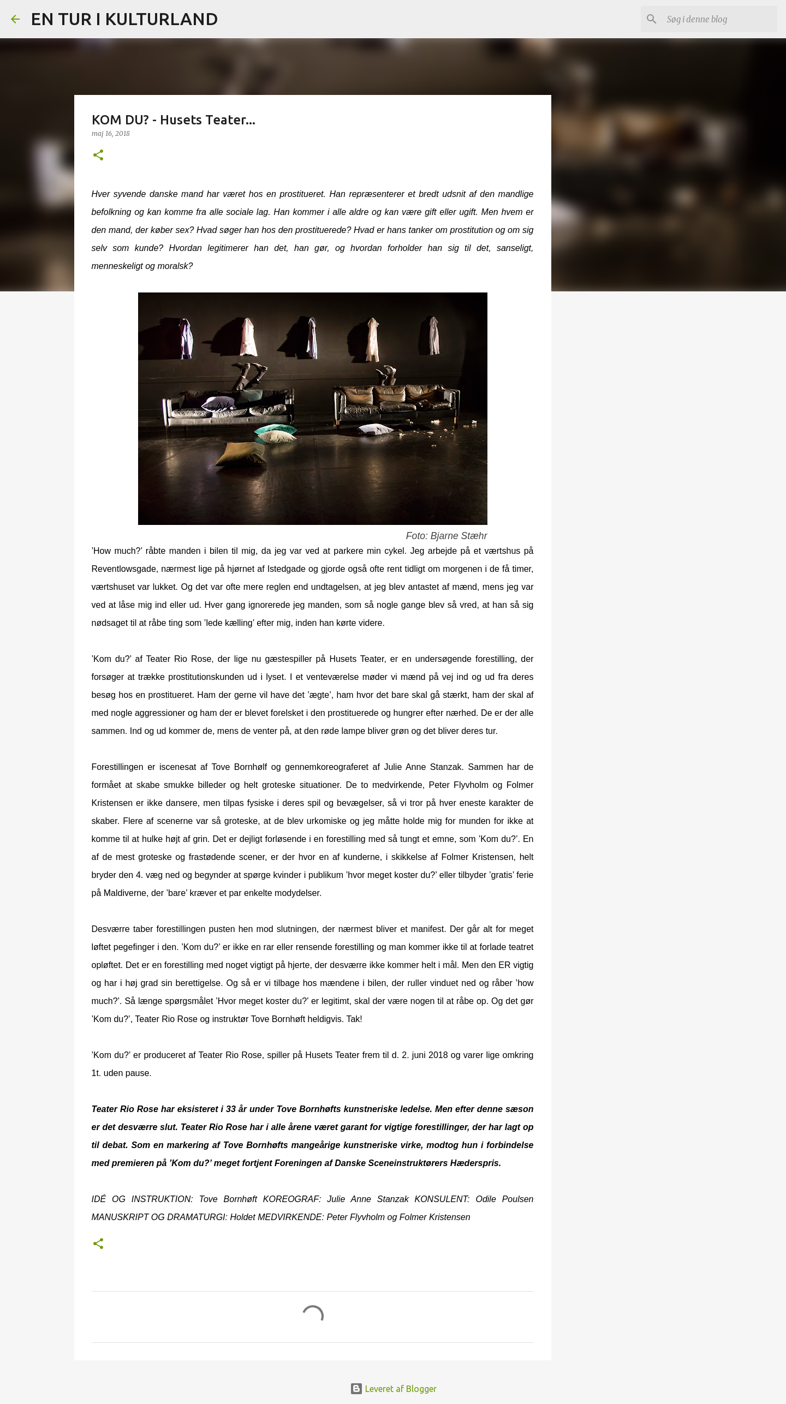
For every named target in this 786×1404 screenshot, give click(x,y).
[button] (98, 155)
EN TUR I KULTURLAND (124, 18)
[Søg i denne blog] (720, 19)
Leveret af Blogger (393, 1389)
